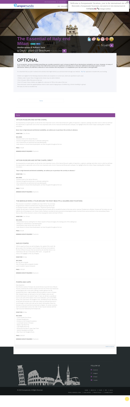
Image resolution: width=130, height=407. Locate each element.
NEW (57, 6)
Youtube (94, 391)
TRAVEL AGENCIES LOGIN (73, 404)
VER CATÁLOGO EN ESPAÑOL (46, 1)
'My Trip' (80, 71)
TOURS (101, 401)
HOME (87, 401)
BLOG (68, 1)
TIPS (106, 401)
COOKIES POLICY (108, 404)
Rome (41, 101)
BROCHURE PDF (64, 6)
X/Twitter (94, 388)
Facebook (94, 381)
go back (33, 44)
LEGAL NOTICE (86, 404)
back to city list (109, 358)
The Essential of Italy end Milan (43, 41)
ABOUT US (93, 401)
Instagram (94, 385)
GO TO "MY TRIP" (59, 1)
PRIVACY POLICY (96, 404)
